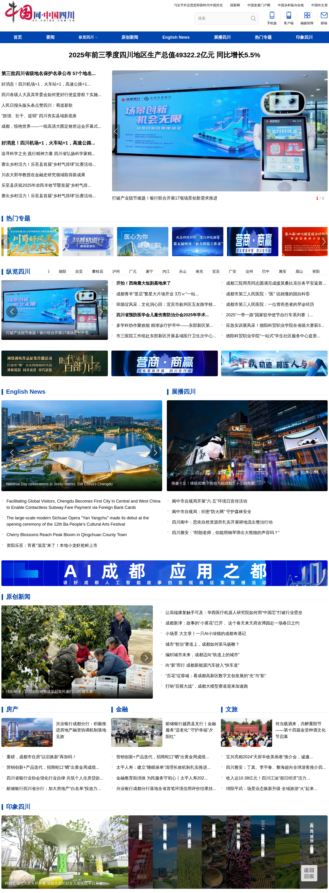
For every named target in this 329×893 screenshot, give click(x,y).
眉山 (301, 271)
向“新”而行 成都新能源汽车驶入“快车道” (202, 665)
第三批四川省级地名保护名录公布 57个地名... (48, 73)
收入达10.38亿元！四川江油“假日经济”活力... (268, 778)
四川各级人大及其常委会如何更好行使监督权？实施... (51, 94)
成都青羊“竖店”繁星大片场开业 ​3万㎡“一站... (157, 294)
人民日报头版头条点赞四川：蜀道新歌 (37, 105)
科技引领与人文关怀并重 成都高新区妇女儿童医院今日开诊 (54, 883)
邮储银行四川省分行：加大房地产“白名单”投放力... (54, 788)
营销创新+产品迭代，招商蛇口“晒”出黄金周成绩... (53, 767)
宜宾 (217, 271)
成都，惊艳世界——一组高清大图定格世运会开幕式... (51, 126)
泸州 (117, 271)
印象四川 (304, 37)
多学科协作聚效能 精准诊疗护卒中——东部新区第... (164, 325)
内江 (167, 271)
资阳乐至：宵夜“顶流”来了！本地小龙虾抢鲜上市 (52, 545)
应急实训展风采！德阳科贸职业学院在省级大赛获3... (275, 325)
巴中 (267, 271)
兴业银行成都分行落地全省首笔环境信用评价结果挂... (166, 788)
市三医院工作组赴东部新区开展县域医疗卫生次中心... (166, 336)
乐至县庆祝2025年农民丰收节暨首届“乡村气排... (46, 185)
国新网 (235, 5)
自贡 (80, 271)
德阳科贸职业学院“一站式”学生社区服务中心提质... (273, 336)
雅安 (284, 271)
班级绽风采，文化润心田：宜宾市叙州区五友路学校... (166, 304)
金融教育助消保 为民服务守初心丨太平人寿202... (162, 778)
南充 (201, 271)
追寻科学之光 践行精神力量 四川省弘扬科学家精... (48, 153)
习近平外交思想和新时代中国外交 (198, 5)
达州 (251, 271)
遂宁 (151, 271)
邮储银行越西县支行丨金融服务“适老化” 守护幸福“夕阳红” (191, 730)
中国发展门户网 (258, 5)
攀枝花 (99, 271)
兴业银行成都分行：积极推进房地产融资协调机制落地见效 (81, 730)
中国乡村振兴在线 (291, 5)
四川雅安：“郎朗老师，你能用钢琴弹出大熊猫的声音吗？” (226, 532)
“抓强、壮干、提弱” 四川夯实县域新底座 (39, 116)
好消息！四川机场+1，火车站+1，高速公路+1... (46, 84)
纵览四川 (18, 271)
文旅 (232, 709)
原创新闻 (129, 37)
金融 (122, 709)
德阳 (64, 271)
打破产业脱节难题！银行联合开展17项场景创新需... (49, 333)
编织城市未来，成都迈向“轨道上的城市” (202, 654)
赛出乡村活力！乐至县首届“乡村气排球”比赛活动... (48, 164)
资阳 (317, 271)
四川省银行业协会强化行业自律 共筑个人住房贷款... (55, 778)
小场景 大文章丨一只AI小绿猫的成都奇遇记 (205, 633)
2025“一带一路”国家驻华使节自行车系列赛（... (269, 315)
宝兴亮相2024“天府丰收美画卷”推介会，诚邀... (269, 757)
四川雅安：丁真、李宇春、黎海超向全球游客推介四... (276, 767)
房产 (12, 709)
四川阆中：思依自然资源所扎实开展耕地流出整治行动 (222, 522)
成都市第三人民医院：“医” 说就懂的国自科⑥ (268, 294)
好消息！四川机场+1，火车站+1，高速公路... (48, 142)
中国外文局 (319, 5)
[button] (324, 241)
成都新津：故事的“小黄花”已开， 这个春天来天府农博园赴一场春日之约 (232, 623)
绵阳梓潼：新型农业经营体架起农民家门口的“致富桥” (50, 691)
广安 (234, 271)
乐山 (184, 271)
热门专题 (263, 37)
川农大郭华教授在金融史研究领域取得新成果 (43, 174)
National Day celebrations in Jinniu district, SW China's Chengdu (59, 484)
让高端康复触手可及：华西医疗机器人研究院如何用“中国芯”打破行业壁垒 (233, 612)
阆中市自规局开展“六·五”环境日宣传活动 (209, 501)
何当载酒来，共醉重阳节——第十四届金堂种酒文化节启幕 (300, 730)
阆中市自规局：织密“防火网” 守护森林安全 (211, 511)
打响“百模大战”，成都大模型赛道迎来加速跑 (206, 686)
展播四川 (222, 37)
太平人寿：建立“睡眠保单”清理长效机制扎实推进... (163, 767)
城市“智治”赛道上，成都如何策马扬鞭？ (202, 644)
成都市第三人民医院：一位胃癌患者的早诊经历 (270, 304)
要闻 (50, 37)
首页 (18, 37)
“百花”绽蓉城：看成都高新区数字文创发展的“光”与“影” (215, 675)
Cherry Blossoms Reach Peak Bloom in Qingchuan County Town (67, 534)
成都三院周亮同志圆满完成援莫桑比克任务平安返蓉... (276, 283)
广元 (134, 271)
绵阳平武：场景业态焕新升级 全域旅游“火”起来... (271, 788)
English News (176, 37)
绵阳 (47, 271)
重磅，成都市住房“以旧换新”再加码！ (41, 757)
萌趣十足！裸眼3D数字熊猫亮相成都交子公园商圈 (212, 483)
